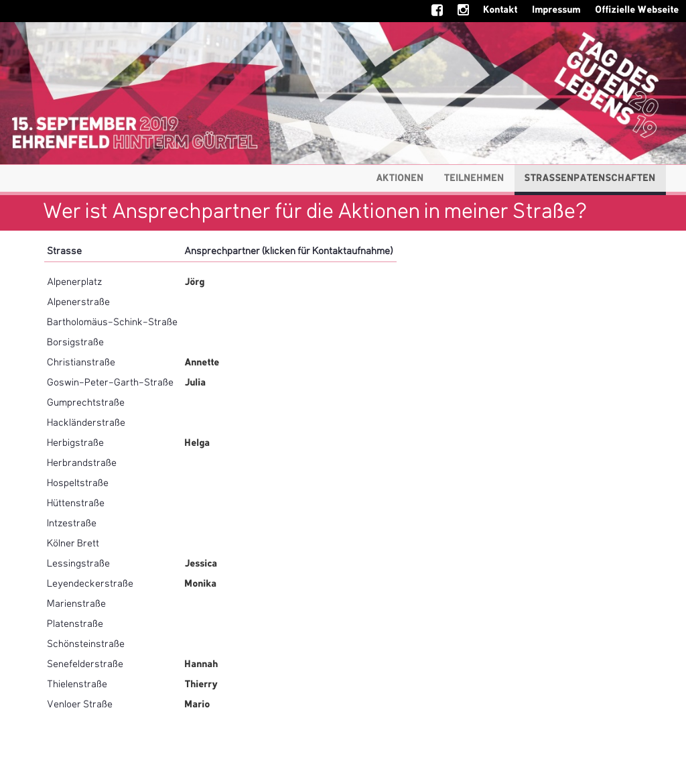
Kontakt (501, 10)
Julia (195, 383)
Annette (202, 362)
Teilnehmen (474, 178)
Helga (197, 443)
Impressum (557, 10)
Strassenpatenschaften (590, 178)
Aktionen (400, 178)
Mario (197, 704)
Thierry (201, 684)
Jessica (201, 564)
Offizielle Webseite (637, 10)
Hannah (201, 664)
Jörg (195, 282)
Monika (201, 584)
